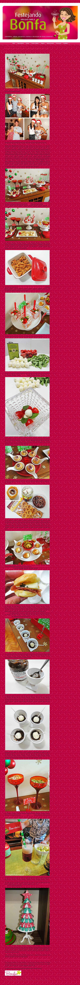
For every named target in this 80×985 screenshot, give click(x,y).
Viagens (43, 43)
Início (13, 43)
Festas (27, 43)
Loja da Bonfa (20, 43)
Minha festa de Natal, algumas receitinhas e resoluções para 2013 (26, 48)
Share (6, 977)
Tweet (6, 51)
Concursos (58, 43)
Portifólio (65, 43)
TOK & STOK (8, 816)
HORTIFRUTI (8, 616)
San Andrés (24, 815)
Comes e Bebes (35, 43)
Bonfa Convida (50, 43)
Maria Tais (45, 204)
